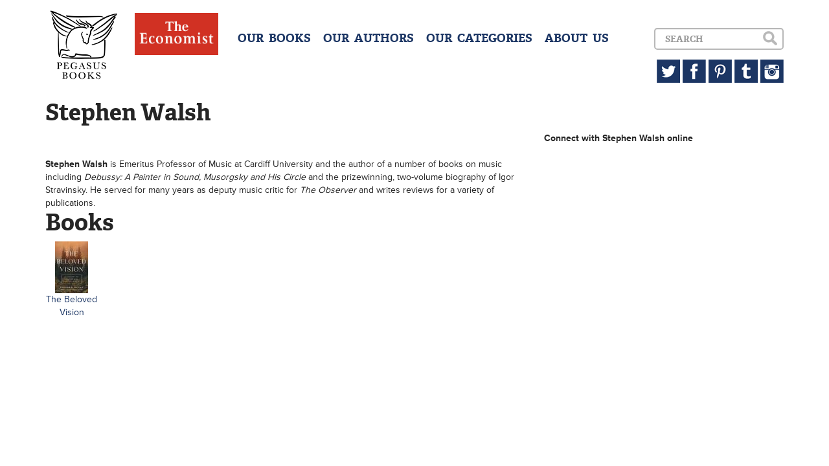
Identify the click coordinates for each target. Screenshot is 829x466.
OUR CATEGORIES (479, 38)
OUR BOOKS (274, 38)
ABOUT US (577, 38)
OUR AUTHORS (368, 38)
